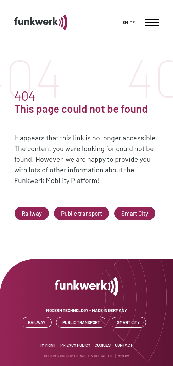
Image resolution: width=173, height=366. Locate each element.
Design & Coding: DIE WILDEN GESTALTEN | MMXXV (86, 356)
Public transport (81, 213)
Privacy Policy (75, 345)
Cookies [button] (103, 345)
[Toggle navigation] (152, 22)
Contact (124, 345)
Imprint (48, 345)
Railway (32, 213)
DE (132, 22)
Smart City (134, 213)
